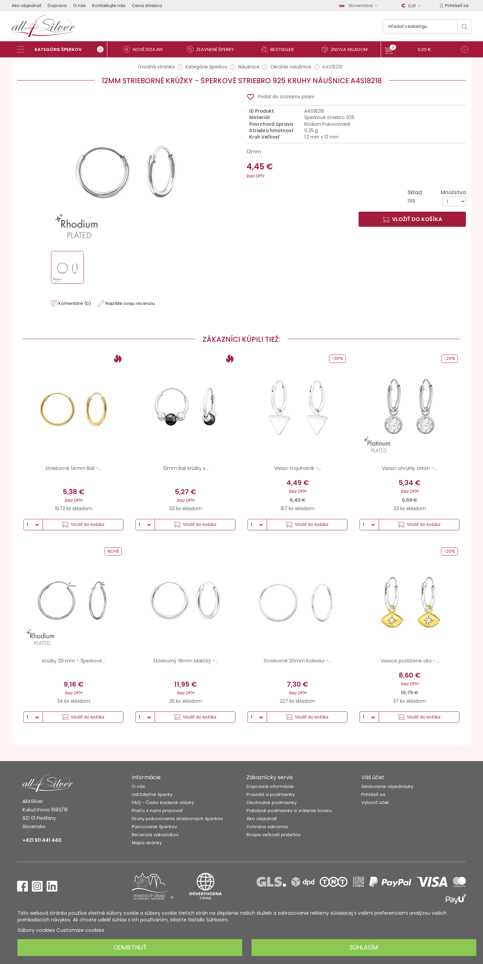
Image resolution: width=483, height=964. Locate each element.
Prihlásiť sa (373, 794)
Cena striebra (147, 5)
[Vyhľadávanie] (427, 26)
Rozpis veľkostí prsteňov (274, 835)
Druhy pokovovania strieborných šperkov (177, 818)
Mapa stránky (147, 843)
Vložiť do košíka (412, 219)
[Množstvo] (454, 201)
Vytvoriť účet (375, 802)
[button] (426, 50)
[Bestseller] (280, 49)
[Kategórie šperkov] (62, 49)
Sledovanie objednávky (387, 786)
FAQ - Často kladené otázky (163, 802)
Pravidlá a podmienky (271, 794)
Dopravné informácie (270, 786)
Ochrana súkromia (267, 826)
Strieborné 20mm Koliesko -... (298, 660)
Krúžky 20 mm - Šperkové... (73, 660)
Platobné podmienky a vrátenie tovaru (289, 810)
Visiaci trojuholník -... (297, 468)
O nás (79, 5)
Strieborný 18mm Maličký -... (185, 660)
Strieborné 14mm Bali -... (73, 468)
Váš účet (372, 777)
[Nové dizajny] (145, 49)
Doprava (57, 5)
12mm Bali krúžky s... (185, 468)
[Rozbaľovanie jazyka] (359, 5)
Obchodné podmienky (272, 802)
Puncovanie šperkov (154, 826)
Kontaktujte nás (108, 5)
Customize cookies (80, 929)
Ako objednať (26, 5)
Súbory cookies (36, 929)
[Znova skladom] (347, 49)
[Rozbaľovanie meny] (412, 5)
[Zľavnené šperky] (213, 49)
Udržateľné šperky (152, 794)
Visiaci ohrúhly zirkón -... (409, 468)
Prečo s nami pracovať (157, 810)
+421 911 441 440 (41, 840)
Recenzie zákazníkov (155, 835)
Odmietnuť (130, 947)
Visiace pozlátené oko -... (410, 660)
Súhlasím (364, 947)
